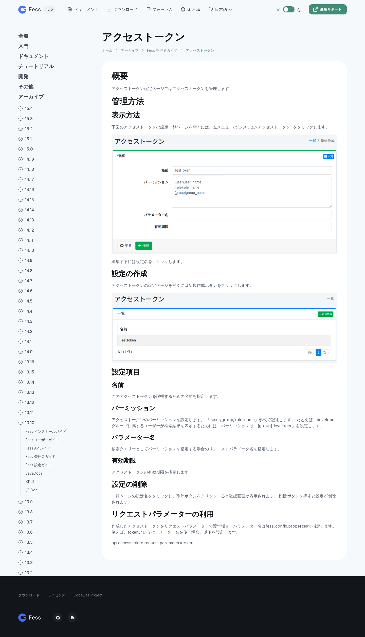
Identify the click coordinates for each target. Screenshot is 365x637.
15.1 (25, 138)
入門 (23, 46)
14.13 (26, 219)
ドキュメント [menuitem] (83, 9)
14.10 (26, 250)
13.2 (25, 572)
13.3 (25, 562)
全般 (23, 36)
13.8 (25, 511)
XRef (30, 481)
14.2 (25, 331)
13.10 (26, 422)
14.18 (26, 169)
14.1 (24, 341)
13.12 (26, 402)
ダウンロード (29, 595)
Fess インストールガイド (46, 431)
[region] (57, 329)
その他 (25, 87)
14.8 (25, 270)
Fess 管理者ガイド (41, 456)
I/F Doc (32, 490)
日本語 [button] (217, 9)
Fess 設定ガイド (39, 465)
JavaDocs (34, 473)
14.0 (25, 351)
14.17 (26, 179)
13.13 (26, 392)
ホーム (107, 50)
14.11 (25, 240)
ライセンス (56, 595)
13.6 (25, 532)
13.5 (25, 542)
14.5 (25, 301)
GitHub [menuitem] (190, 9)
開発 (23, 76)
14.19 (26, 159)
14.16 (26, 189)
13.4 (25, 552)
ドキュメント (33, 56)
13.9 (25, 501)
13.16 (26, 361)
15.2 (25, 128)
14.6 (25, 290)
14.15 (26, 199)
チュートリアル (36, 66)
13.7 (25, 521)
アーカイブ (31, 97)
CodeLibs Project (88, 595)
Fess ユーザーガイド (42, 440)
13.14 (26, 382)
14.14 (26, 209)
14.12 (26, 230)
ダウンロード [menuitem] (122, 9)
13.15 (26, 371)
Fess (37, 9)
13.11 (25, 412)
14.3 (25, 321)
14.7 (25, 280)
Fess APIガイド (38, 448)
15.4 (25, 108)
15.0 (25, 149)
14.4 (25, 311)
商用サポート (327, 9)
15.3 (25, 118)
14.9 (25, 260)
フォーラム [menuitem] (159, 9)
